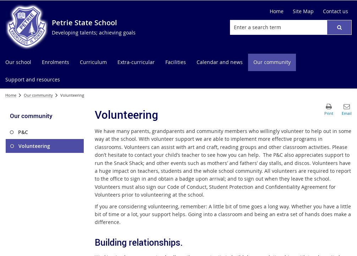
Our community (38, 95)
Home (10, 95)
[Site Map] (303, 11)
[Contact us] (335, 11)
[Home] (276, 11)
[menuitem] (18, 62)
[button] (339, 27)
